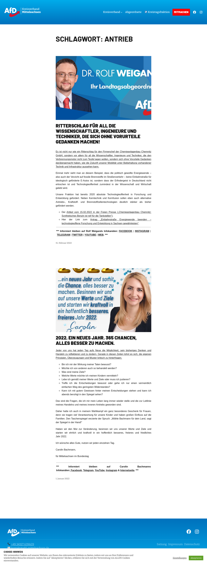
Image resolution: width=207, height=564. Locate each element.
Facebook (76, 470)
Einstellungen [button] (180, 558)
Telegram (88, 470)
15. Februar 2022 (64, 243)
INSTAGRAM (142, 231)
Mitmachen (181, 12)
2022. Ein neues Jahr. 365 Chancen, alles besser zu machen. (96, 340)
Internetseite (127, 470)
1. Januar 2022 (62, 478)
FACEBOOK (125, 231)
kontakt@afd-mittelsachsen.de (30, 548)
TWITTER (77, 235)
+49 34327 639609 (22, 544)
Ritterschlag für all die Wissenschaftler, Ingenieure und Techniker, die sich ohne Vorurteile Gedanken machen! (98, 133)
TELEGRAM (63, 235)
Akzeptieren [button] (196, 558)
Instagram (111, 470)
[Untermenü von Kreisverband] (121, 12)
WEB (101, 235)
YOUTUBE (90, 235)
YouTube (100, 470)
